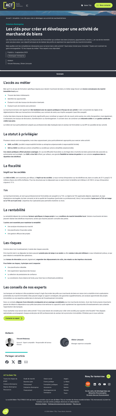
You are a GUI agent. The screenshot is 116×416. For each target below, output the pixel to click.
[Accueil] (13, 5)
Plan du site (77, 404)
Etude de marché (29, 379)
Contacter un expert (14, 318)
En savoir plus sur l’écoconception (98, 395)
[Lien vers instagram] (109, 384)
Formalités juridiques (51, 384)
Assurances (47, 387)
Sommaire (59, 74)
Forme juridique (49, 382)
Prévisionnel (28, 384)
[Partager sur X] (13, 362)
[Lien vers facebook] (99, 384)
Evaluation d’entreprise (31, 387)
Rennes (66, 390)
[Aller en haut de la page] (108, 376)
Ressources (7, 390)
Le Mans (66, 382)
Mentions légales (41, 404)
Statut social (48, 379)
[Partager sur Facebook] (7, 362)
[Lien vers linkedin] (95, 384)
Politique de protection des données (60, 404)
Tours (65, 393)
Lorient (66, 384)
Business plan (28, 382)
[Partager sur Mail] (26, 362)
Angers (66, 379)
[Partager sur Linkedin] (19, 362)
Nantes (66, 387)
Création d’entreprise (10, 384)
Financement (28, 390)
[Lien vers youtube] (104, 384)
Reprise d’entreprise (10, 387)
